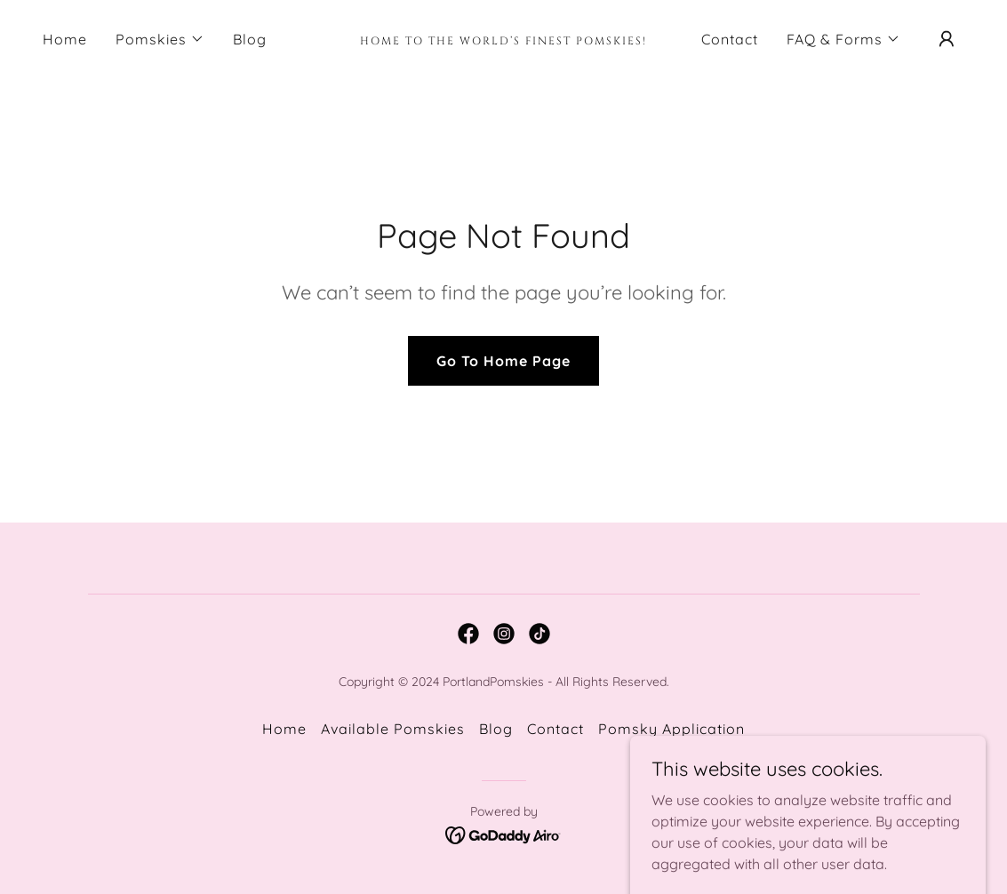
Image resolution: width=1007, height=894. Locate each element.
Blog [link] (250, 39)
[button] (160, 39)
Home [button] (284, 729)
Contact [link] (729, 39)
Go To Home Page (503, 361)
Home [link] (65, 39)
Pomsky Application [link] (671, 729)
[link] (504, 39)
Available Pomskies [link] (393, 729)
